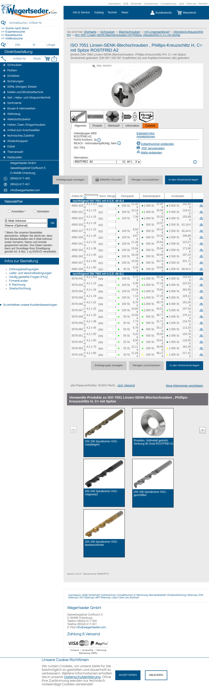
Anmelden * (19, 211)
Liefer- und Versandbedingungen (30, 273)
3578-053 (77, 348)
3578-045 (77, 297)
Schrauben (108, 32)
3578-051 (77, 335)
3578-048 (77, 316)
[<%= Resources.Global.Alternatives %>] (107, 162)
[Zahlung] (88, 654)
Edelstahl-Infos (146, 133)
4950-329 (77, 205)
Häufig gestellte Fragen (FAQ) (28, 277)
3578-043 (77, 284)
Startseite (90, 32)
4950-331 (77, 212)
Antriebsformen (146, 136)
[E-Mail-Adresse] (26, 221)
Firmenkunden (18, 280)
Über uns (191, 3)
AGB (125, 3)
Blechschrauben (129, 32)
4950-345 (77, 256)
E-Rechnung (17, 284)
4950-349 (77, 269)
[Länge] (50, 45)
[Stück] (37, 58)
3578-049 (77, 323)
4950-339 (77, 237)
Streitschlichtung (20, 288)
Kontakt (203, 3)
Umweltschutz (168, 3)
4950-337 (77, 231)
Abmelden (43, 211)
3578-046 (77, 304)
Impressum (114, 3)
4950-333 (77, 218)
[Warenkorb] (190, 12)
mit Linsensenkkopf (157, 32)
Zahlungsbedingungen (24, 269)
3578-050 (77, 329)
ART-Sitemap (103, 597)
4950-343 (77, 250)
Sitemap (192, 595)
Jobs (181, 3)
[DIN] (18, 45)
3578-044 (77, 291)
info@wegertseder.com (91, 627)
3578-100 (77, 354)
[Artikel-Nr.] (20, 58)
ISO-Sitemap (86, 597)
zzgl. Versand (126, 385)
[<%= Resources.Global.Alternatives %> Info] (195, 162)
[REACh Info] (119, 143)
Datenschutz (151, 3)
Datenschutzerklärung (82, 677)
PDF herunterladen (151, 148)
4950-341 (77, 243)
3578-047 (77, 310)
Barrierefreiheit (157, 595)
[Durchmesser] (34, 45)
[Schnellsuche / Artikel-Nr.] (34, 22)
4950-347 (77, 262)
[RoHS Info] (99, 140)
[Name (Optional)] (26, 225)
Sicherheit (136, 3)
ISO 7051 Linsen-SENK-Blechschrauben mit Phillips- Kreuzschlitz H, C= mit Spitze (127, 35)
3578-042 (77, 278)
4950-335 (77, 224)
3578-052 (77, 342)
